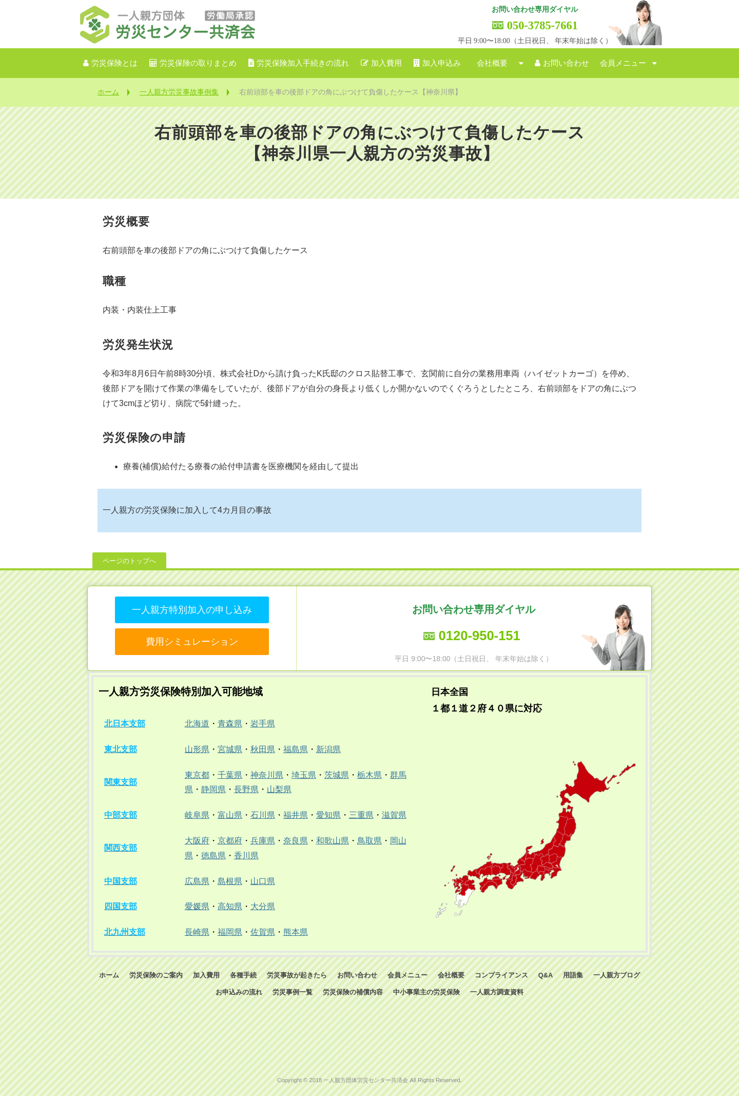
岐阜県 (197, 815)
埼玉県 (303, 775)
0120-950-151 (479, 635)
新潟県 (328, 749)
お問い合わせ (566, 63)
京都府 (230, 840)
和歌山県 (332, 840)
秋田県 (262, 749)
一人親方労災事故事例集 (179, 92)
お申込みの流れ (239, 992)
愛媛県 (197, 906)
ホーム (108, 92)
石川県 (262, 815)
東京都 (197, 775)
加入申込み (441, 63)
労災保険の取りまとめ (198, 63)
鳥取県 (369, 840)
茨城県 (336, 775)
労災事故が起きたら (297, 975)
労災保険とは (114, 63)
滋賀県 (394, 815)
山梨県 (279, 789)
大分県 (262, 906)
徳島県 (213, 855)
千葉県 (230, 775)
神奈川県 (266, 775)
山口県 (262, 881)
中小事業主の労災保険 (426, 992)
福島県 (295, 749)
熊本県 (295, 932)
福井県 (295, 815)
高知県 (230, 906)
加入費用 (386, 63)
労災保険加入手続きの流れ (303, 63)
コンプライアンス (501, 975)
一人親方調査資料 (496, 992)
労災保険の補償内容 (353, 992)
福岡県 (230, 932)
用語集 (573, 975)
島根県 (230, 881)
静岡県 (213, 789)
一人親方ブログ (616, 975)
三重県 (361, 815)
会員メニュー (623, 63)
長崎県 (197, 932)
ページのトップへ (129, 561)
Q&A (545, 975)
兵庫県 (262, 840)
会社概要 (492, 63)
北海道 (197, 723)
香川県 (246, 855)
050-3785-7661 (542, 25)
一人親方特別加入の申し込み (192, 610)
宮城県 (230, 749)
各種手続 (243, 975)
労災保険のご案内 (156, 975)
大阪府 (197, 840)
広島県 (197, 881)
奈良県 (295, 840)
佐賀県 (262, 932)
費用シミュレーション (192, 642)
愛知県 (328, 815)
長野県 (246, 789)
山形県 (197, 749)
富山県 (230, 815)
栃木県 (369, 775)
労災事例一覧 (293, 992)
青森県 (230, 723)
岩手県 (262, 723)
